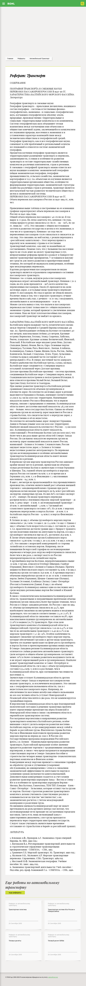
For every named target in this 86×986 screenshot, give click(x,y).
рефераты (21, 58)
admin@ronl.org (53, 977)
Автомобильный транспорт (39, 58)
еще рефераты (15, 893)
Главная (10, 58)
